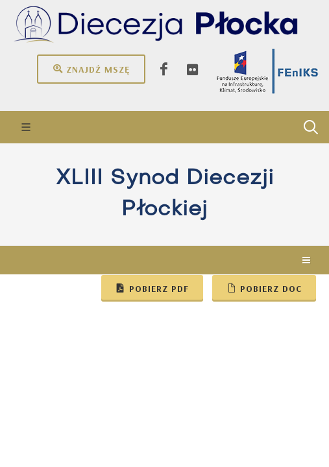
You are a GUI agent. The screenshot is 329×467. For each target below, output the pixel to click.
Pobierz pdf (152, 288)
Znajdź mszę (91, 69)
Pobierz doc (264, 288)
